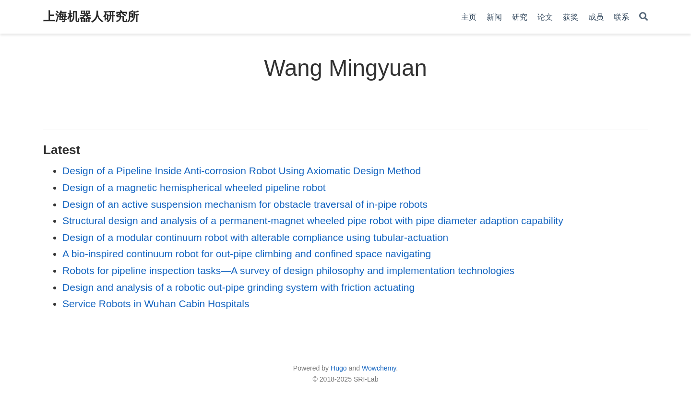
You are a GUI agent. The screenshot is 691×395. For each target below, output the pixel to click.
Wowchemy (379, 368)
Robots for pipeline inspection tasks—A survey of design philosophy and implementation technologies (288, 270)
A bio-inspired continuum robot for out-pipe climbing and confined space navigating (246, 253)
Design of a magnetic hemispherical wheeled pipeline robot (194, 187)
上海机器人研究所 (91, 16)
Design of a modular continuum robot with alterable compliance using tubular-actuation (255, 237)
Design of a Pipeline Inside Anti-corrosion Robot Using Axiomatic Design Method (241, 170)
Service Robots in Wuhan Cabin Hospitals (155, 303)
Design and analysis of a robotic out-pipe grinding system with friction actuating (238, 287)
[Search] (643, 17)
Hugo (339, 368)
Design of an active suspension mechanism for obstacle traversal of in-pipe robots (245, 204)
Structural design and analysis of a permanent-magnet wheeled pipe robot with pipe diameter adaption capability (312, 220)
